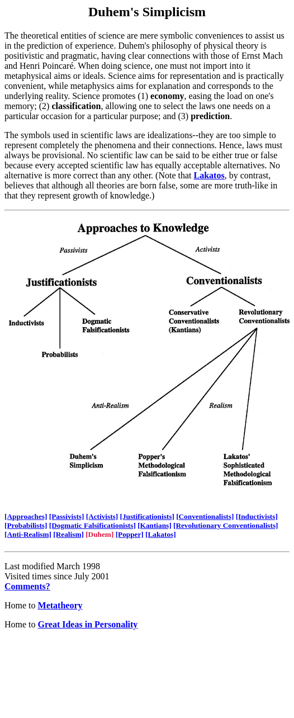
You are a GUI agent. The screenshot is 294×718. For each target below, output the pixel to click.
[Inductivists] (257, 516)
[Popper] (130, 534)
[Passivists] (66, 516)
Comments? (27, 586)
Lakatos (209, 175)
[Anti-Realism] (27, 534)
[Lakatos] (160, 534)
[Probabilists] (25, 525)
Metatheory (60, 605)
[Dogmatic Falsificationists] (92, 525)
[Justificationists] (147, 516)
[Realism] (68, 534)
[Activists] (102, 516)
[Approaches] (25, 516)
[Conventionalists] (205, 516)
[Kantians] (154, 525)
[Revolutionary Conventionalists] (225, 525)
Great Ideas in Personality (88, 624)
